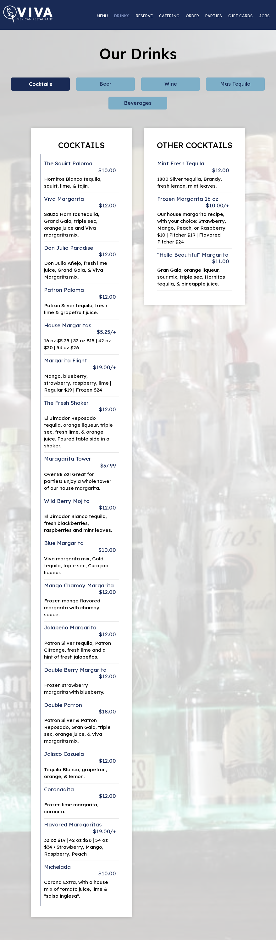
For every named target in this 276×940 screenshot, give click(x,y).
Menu (102, 15)
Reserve (144, 15)
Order (192, 15)
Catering (169, 15)
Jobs (264, 15)
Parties (213, 15)
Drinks (122, 15)
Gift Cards (240, 15)
